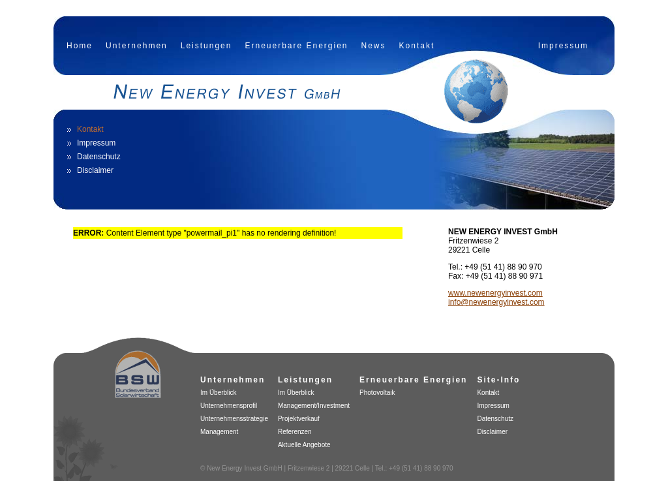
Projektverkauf (299, 418)
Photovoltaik (377, 392)
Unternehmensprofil (228, 405)
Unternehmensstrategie (234, 418)
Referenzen (295, 431)
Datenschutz (99, 156)
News (373, 45)
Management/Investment (314, 405)
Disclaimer (95, 170)
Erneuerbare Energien (296, 45)
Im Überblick (218, 392)
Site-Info (498, 379)
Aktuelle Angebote (304, 444)
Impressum (563, 45)
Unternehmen (137, 45)
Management (219, 431)
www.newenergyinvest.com (495, 293)
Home (80, 45)
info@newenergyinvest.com (496, 302)
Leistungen (206, 45)
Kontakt (417, 45)
